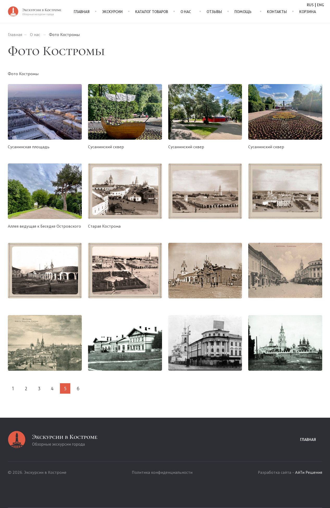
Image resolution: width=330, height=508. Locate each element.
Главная (82, 12)
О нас (185, 12)
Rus (310, 5)
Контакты (277, 12)
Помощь (242, 12)
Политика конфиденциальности (162, 473)
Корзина (307, 12)
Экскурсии (112, 12)
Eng (320, 5)
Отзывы (214, 12)
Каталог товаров (151, 12)
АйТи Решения (308, 473)
